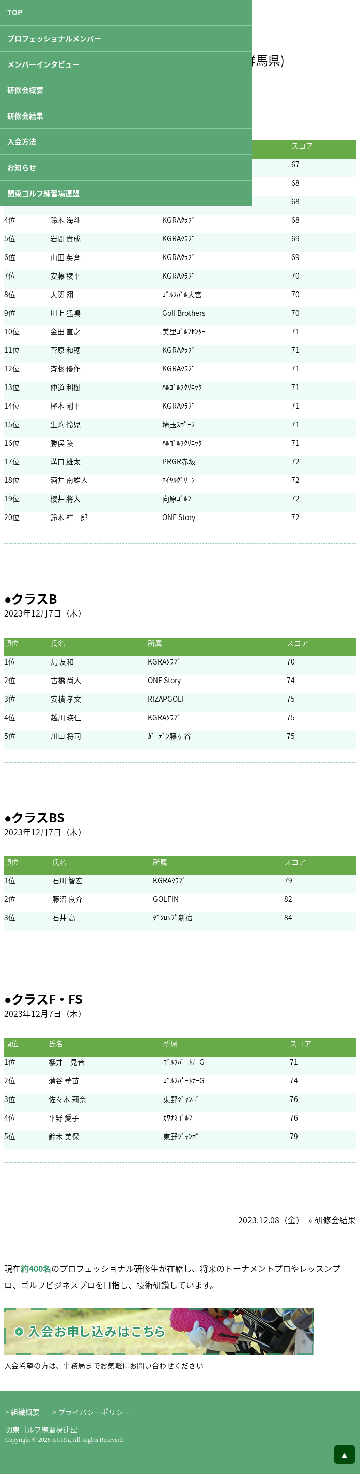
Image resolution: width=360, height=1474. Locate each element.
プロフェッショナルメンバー (54, 38)
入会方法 (21, 141)
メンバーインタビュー (43, 64)
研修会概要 (25, 90)
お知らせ (21, 167)
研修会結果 (25, 115)
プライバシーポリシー (94, 1411)
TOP (14, 12)
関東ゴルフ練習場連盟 (43, 193)
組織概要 (25, 1411)
